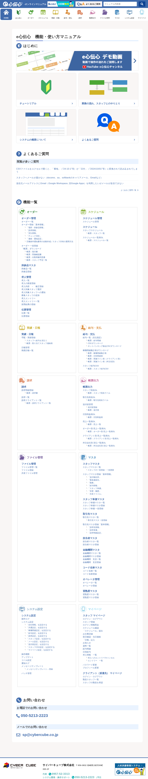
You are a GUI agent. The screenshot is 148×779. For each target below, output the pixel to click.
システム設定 (129, 18)
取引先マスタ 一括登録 (97, 520)
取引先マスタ (90, 514)
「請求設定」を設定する (37, 636)
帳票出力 (92, 18)
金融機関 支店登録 (92, 562)
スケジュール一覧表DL (93, 237)
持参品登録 (26, 271)
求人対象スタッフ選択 (31, 289)
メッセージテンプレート (32, 666)
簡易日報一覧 (27, 350)
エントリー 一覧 (95, 661)
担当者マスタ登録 (91, 544)
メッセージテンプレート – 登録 (40, 669)
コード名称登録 (90, 574)
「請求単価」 (93, 530)
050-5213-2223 (84, 776)
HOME (6, 18)
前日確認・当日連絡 (92, 637)
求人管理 (26, 277)
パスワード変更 (90, 665)
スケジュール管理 (92, 218)
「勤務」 (91, 483)
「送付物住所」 (94, 477)
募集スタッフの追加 (30, 295)
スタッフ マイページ (94, 615)
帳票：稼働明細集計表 (97, 353)
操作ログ (25, 619)
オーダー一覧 (27, 221)
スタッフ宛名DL (90, 390)
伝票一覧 (25, 313)
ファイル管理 (105, 18)
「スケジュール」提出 (93, 631)
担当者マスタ (90, 538)
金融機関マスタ (91, 550)
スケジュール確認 (91, 628)
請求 (80, 18)
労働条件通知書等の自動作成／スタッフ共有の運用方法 (50, 241)
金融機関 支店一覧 (92, 559)
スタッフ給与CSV (91, 366)
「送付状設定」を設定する (38, 644)
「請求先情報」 (94, 527)
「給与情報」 (93, 485)
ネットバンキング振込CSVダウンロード (105, 346)
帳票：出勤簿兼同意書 (36, 257)
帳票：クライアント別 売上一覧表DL (103, 438)
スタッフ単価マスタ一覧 (94, 502)
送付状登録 (92, 407)
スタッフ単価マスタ (93, 499)
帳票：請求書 (32, 393)
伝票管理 (26, 309)
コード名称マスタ (92, 567)
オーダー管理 (28, 218)
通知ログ (25, 663)
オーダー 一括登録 (29, 246)
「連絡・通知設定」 (35, 239)
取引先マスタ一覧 (91, 517)
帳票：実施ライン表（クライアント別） (104, 359)
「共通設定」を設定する (37, 627)
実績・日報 (55, 18)
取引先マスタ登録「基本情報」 (97, 524)
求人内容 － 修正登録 (32, 286)
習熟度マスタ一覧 (91, 594)
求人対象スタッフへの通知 (33, 292)
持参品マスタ (28, 265)
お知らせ (87, 643)
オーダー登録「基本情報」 (33, 224)
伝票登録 (25, 316)
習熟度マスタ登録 (91, 597)
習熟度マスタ (90, 591)
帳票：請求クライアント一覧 (39, 403)
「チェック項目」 (34, 236)
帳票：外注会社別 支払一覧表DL (101, 446)
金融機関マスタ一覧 (92, 553)
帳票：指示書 (32, 252)
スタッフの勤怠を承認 (93, 682)
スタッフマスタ (91, 463)
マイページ (142, 18)
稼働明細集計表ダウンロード (96, 350)
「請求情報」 (32, 230)
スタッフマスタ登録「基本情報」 (98, 474)
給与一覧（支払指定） (93, 337)
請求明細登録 (27, 390)
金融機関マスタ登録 (92, 556)
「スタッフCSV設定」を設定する (41, 647)
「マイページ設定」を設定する (40, 650)
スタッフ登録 (89, 622)
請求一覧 (25, 397)
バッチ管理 (26, 673)
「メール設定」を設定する (38, 641)
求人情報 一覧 (90, 655)
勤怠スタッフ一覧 (91, 679)
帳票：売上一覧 (94, 424)
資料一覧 (87, 646)
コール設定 (26, 660)
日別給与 (87, 652)
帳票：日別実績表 (95, 356)
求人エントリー (28, 298)
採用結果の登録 (28, 304)
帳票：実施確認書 (34, 254)
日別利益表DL (89, 414)
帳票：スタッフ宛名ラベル (99, 393)
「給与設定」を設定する (37, 633)
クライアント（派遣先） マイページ (102, 673)
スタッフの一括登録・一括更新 (101, 470)
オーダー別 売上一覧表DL (94, 428)
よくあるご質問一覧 (129, 190)
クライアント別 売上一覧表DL (96, 436)
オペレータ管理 (91, 579)
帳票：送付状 (93, 410)
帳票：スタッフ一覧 (96, 233)
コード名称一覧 (90, 571)
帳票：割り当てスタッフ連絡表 (40, 343)
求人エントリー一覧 (30, 301)
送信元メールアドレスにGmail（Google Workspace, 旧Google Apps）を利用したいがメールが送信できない (70, 183)
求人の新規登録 (28, 283)
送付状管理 (88, 404)
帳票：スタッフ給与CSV (98, 369)
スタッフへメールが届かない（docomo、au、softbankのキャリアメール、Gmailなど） (59, 178)
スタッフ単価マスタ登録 (94, 505)
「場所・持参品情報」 (36, 227)
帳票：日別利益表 (95, 417)
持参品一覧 (26, 268)
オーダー (31, 18)
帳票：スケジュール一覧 (98, 240)
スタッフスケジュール (93, 230)
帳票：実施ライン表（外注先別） (102, 361)
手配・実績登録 (28, 337)
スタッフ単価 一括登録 (93, 508)
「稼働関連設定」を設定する (39, 630)
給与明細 (87, 649)
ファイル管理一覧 (29, 467)
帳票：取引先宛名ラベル (98, 400)
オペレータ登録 (90, 586)
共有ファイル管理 (29, 473)
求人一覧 (25, 280)
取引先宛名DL (89, 397)
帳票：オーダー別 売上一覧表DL (101, 431)
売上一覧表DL (89, 421)
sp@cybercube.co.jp (41, 734)
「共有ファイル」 (95, 494)
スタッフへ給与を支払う (37, 340)
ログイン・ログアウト (93, 619)
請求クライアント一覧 (31, 400)
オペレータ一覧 (90, 582)
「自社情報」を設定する (37, 625)
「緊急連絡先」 (94, 480)
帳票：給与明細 (94, 340)
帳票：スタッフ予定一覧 (37, 260)
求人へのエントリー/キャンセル (101, 658)
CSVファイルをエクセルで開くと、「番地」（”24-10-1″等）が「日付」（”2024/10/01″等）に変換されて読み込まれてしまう (77, 170)
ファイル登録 (27, 470)
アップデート (27, 657)
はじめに (18, 18)
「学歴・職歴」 (94, 491)
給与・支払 (68, 18)
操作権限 (25, 654)
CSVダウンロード (95, 343)
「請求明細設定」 (95, 533)
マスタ (117, 18)
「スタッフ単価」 (95, 488)
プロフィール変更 (91, 668)
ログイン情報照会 (91, 625)
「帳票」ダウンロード (31, 249)
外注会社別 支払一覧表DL (94, 443)
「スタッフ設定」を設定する (39, 639)
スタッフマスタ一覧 (92, 467)
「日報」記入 (89, 640)
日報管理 (25, 347)
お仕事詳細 (88, 634)
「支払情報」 (32, 233)
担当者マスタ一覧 (91, 541)
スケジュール (43, 18)
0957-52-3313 (61, 773)
